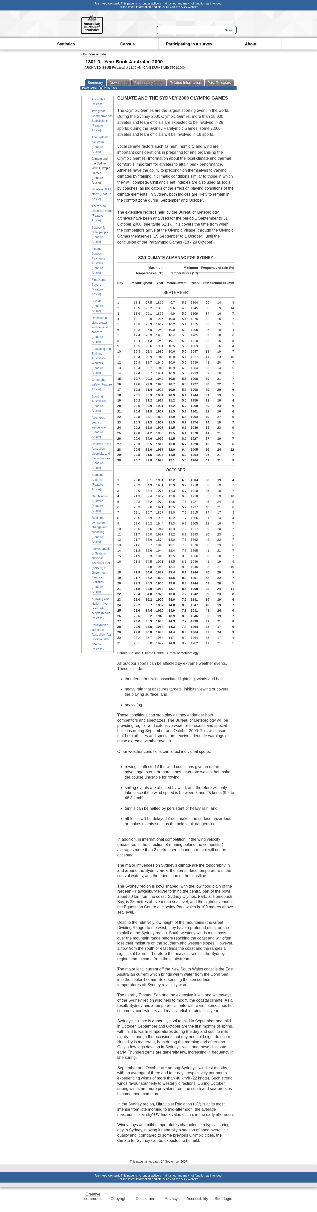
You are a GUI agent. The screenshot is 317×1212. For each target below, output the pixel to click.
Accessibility (197, 1199)
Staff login (223, 1199)
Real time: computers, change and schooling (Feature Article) (99, 529)
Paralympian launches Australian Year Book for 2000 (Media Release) (102, 637)
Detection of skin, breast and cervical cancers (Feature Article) (100, 330)
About (250, 44)
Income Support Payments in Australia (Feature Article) (100, 260)
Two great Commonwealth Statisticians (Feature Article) (102, 120)
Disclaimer (145, 1199)
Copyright (118, 1199)
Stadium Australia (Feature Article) (97, 482)
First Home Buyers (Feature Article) (99, 287)
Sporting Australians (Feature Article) (99, 404)
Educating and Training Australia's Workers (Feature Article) (101, 361)
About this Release (98, 102)
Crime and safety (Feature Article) (102, 384)
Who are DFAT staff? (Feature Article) (101, 194)
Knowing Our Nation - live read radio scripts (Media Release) (101, 608)
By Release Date (94, 54)
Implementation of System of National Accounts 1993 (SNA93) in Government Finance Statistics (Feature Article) (102, 570)
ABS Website (189, 7)
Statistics (66, 44)
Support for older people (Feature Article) (100, 235)
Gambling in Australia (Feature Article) (100, 504)
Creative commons (92, 1196)
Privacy (171, 1199)
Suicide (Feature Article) (97, 305)
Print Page (108, 87)
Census (127, 44)
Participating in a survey (189, 44)
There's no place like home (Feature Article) (102, 213)
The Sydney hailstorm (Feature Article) (100, 144)
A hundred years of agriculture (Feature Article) (99, 427)
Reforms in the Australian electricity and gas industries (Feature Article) (101, 456)
